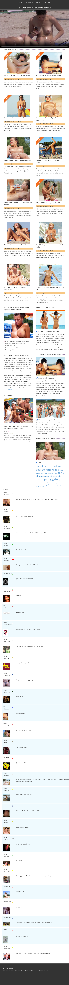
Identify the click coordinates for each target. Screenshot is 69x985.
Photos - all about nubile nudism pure (14, 348)
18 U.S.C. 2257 (35, 970)
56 (52, 166)
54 (52, 293)
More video (29, 2)
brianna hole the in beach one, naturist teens (16, 341)
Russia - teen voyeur (10, 345)
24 (20, 79)
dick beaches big (52, 483)
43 (20, 248)
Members (47, 2)
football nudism (51, 469)
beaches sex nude (41, 483)
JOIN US (38, 2)
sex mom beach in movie (49, 473)
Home (20, 2)
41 (52, 79)
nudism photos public (10, 352)
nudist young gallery (48, 479)
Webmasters (28, 970)
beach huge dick (9, 350)
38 (20, 163)
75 (20, 121)
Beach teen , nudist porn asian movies (14, 343)
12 (52, 250)
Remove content (44, 970)
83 (52, 123)
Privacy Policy (20, 970)
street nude (55, 476)
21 (20, 208)
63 (52, 206)
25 (20, 293)
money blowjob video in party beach (49, 484)
